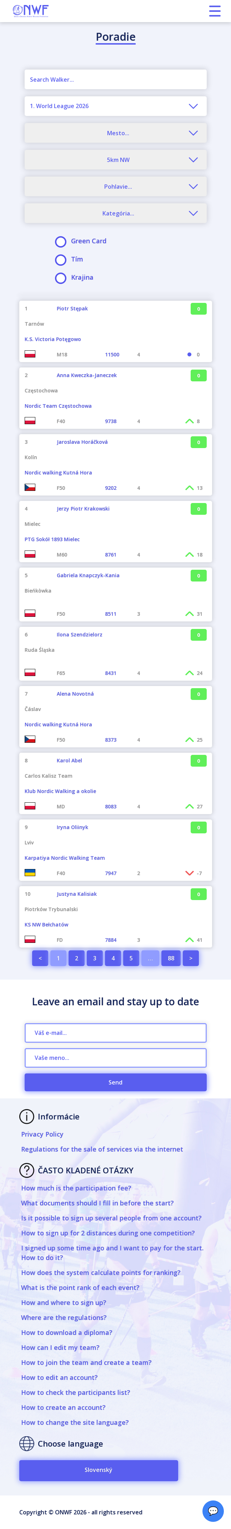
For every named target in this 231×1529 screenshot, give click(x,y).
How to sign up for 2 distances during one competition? (108, 1233)
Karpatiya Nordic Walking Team (65, 857)
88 (171, 958)
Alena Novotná (75, 693)
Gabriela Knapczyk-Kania (88, 575)
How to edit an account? (59, 1377)
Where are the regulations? (64, 1317)
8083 (110, 806)
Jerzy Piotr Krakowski (83, 508)
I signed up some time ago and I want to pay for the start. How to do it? (112, 1253)
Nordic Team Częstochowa (58, 405)
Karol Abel (69, 760)
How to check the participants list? (75, 1392)
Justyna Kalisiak (77, 893)
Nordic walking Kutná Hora (58, 472)
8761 (110, 554)
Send (115, 1082)
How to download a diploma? (66, 1332)
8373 (110, 739)
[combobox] (116, 106)
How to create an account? (63, 1407)
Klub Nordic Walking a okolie (60, 791)
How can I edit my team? (60, 1347)
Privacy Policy (42, 1134)
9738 (110, 421)
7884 (110, 939)
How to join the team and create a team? (86, 1362)
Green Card (83, 241)
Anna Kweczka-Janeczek (87, 375)
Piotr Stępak (72, 308)
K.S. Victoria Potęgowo (53, 339)
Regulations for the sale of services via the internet (102, 1149)
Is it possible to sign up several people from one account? (111, 1218)
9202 (110, 487)
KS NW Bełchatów (46, 924)
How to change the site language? (75, 1422)
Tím (71, 259)
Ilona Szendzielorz (79, 634)
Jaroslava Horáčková (82, 441)
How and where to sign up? (63, 1302)
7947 (110, 873)
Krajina (76, 277)
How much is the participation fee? (76, 1188)
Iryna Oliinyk (72, 827)
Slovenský (98, 1470)
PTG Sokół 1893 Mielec (52, 539)
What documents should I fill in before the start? (97, 1203)
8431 (110, 673)
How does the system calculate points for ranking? (101, 1272)
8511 (110, 613)
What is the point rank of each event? (80, 1287)
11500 (112, 354)
